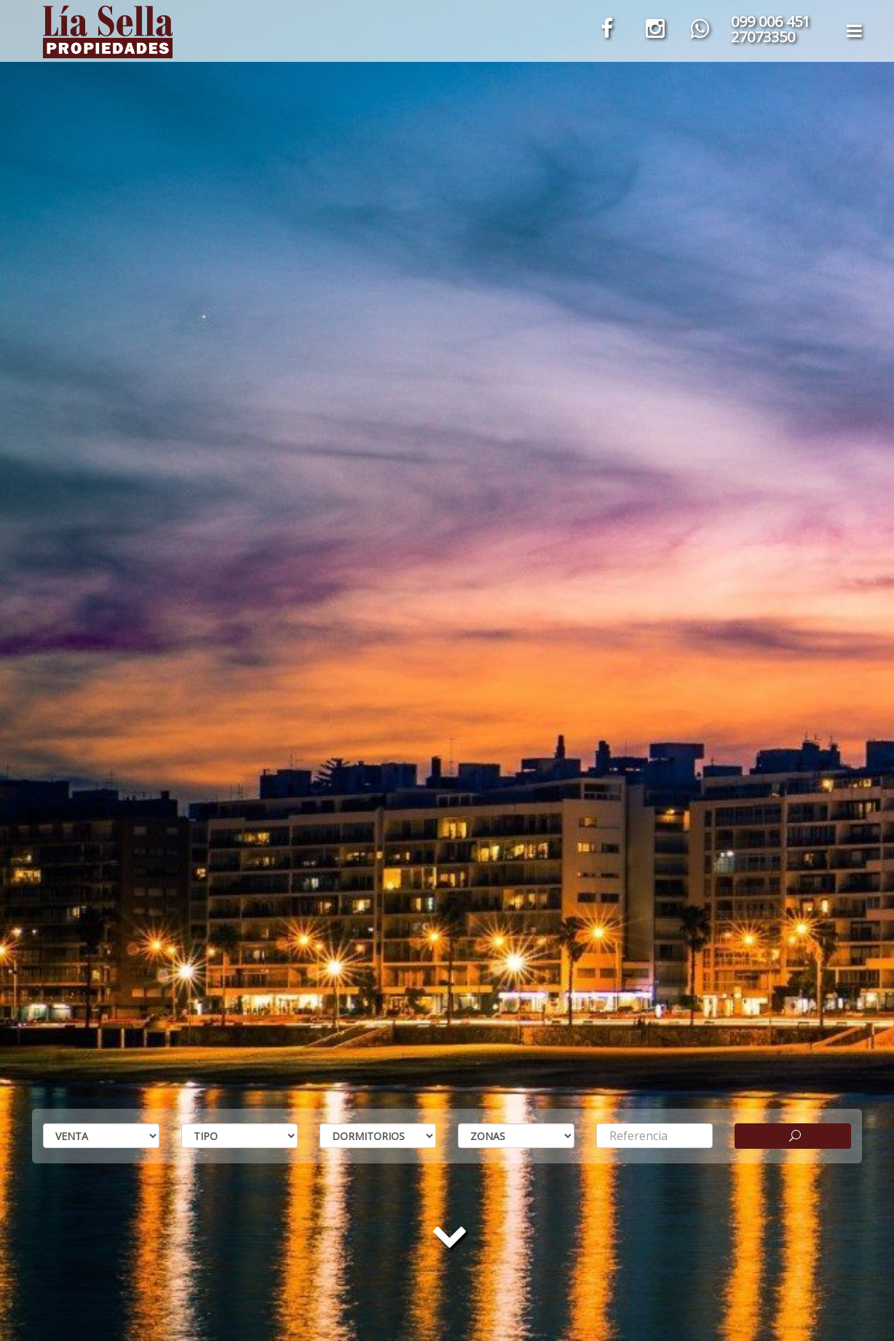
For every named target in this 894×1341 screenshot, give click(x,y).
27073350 (763, 37)
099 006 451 (770, 21)
